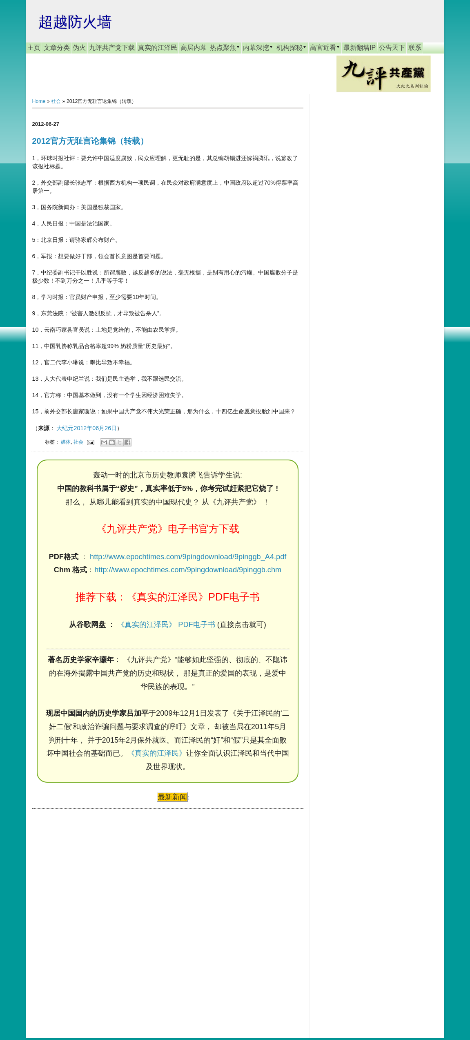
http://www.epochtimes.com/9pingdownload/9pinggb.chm (187, 570)
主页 (33, 47)
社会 (56, 101)
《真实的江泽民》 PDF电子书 (166, 624)
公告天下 (392, 47)
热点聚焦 (225, 47)
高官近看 (325, 47)
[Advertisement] (93, 915)
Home (39, 101)
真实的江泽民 (157, 47)
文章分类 (57, 47)
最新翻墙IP (359, 47)
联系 (414, 47)
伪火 (79, 47)
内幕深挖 (258, 47)
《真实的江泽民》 (156, 753)
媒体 (66, 441)
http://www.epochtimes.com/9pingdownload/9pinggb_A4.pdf (188, 557)
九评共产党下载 (112, 47)
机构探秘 (291, 47)
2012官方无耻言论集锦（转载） (90, 140)
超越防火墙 (75, 21)
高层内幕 (193, 47)
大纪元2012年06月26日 (86, 428)
